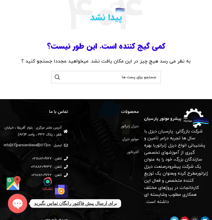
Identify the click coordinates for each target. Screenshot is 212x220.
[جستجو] (6, 8)
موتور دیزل (130, 139)
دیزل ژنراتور (130, 126)
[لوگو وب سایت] (106, 8)
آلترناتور (133, 152)
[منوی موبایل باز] (201, 8)
